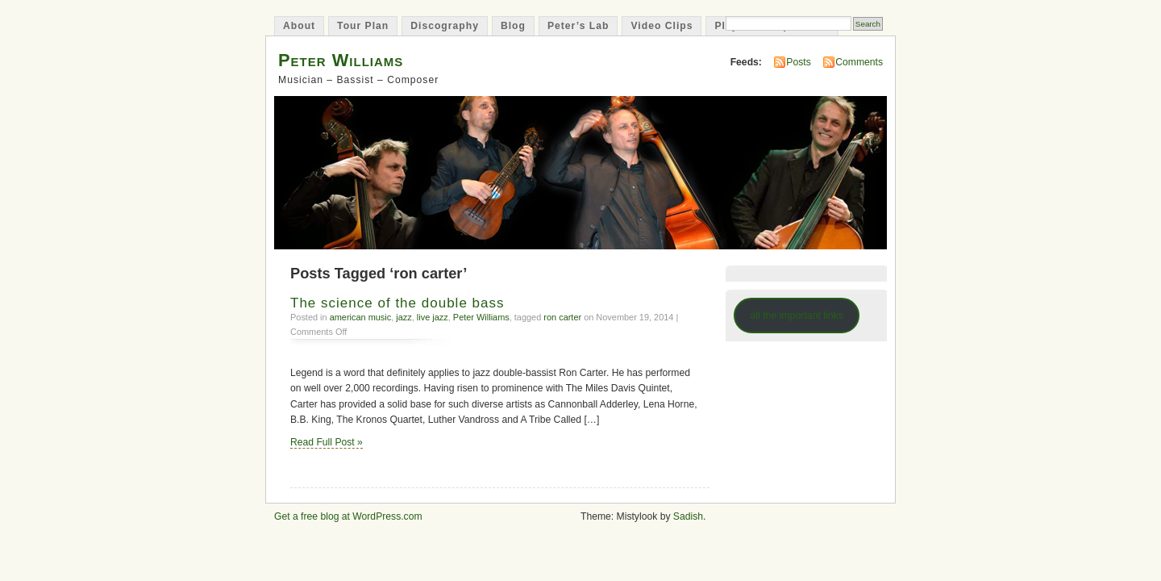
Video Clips (661, 25)
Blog (513, 25)
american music (361, 317)
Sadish (688, 516)
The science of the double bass (397, 303)
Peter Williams (340, 60)
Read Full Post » (326, 442)
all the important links (796, 315)
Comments (859, 62)
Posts (798, 62)
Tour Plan (363, 25)
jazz (403, 317)
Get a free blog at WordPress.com (348, 516)
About (299, 25)
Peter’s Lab (578, 25)
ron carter (562, 317)
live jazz (432, 317)
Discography (444, 25)
